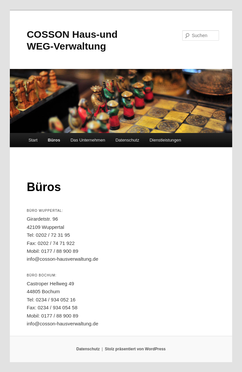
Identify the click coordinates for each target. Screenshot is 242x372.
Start (33, 140)
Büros (54, 140)
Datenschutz (127, 140)
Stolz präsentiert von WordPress (135, 349)
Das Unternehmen (88, 140)
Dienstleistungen (165, 140)
